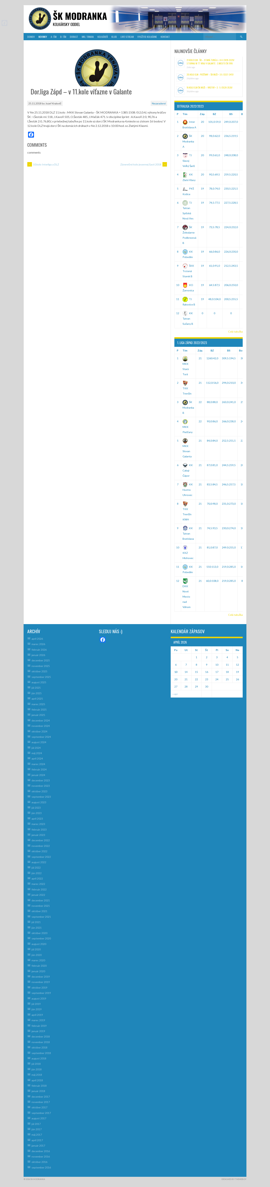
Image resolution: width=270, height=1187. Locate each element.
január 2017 (38, 1145)
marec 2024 (38, 764)
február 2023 (39, 829)
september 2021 (41, 916)
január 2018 (38, 1091)
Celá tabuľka (235, 331)
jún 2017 (37, 1129)
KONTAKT (165, 37)
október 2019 (39, 987)
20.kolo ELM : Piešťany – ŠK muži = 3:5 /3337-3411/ (210, 74)
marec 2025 (38, 704)
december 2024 (41, 720)
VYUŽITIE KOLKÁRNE (147, 37)
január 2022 (38, 894)
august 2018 (39, 1058)
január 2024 (38, 775)
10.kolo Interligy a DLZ (43, 164)
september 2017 (41, 1112)
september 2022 (41, 856)
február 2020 (39, 965)
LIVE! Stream (127, 37)
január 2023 (38, 834)
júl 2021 (36, 922)
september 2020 (41, 938)
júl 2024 (36, 747)
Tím (185, 114)
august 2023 (39, 802)
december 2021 (41, 900)
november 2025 (41, 666)
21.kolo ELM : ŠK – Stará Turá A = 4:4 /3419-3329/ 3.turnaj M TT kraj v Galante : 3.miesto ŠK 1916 (210, 61)
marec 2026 (38, 644)
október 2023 (39, 791)
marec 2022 (38, 883)
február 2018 (39, 1085)
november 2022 (41, 845)
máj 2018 (37, 1074)
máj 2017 (37, 1134)
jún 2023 (37, 813)
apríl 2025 (37, 698)
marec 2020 (38, 960)
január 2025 (38, 714)
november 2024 (41, 725)
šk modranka (80, 15)
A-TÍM (53, 37)
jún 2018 (37, 1069)
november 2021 (41, 905)
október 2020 (39, 933)
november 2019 (41, 982)
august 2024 (39, 742)
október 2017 (39, 1107)
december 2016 (41, 1151)
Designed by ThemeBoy (234, 1179)
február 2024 (39, 769)
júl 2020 (36, 949)
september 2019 (41, 992)
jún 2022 (37, 873)
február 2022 (39, 889)
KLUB (114, 37)
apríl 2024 (37, 758)
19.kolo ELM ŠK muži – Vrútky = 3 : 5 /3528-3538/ (209, 87)
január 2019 (38, 1031)
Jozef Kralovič (53, 103)
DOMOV (31, 37)
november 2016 (41, 1156)
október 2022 (39, 851)
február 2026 (39, 649)
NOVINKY (42, 37)
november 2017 (41, 1102)
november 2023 (41, 785)
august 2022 (39, 862)
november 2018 (41, 1042)
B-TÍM (63, 37)
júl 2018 (36, 1063)
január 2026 (38, 655)
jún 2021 (37, 927)
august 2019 (39, 998)
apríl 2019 (37, 1014)
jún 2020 (37, 954)
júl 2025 (36, 687)
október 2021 (39, 911)
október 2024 (39, 731)
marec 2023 (38, 824)
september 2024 (41, 736)
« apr (175, 694)
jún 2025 (37, 693)
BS (230, 114)
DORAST (74, 37)
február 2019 (39, 1025)
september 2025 (41, 676)
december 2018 (41, 1036)
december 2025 (41, 660)
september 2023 (41, 796)
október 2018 (39, 1047)
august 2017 (39, 1118)
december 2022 (41, 840)
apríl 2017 (37, 1140)
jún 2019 (37, 1009)
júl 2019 (36, 1003)
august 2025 (39, 682)
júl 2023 (36, 807)
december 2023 (41, 780)
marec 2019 (38, 1020)
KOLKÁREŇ (102, 37)
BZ (214, 114)
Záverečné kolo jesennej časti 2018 (143, 164)
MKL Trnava (88, 37)
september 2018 (41, 1053)
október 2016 (39, 1161)
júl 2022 (36, 867)
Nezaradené (159, 103)
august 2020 (39, 944)
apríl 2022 (37, 878)
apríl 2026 (37, 638)
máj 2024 (37, 753)
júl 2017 (36, 1123)
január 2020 (38, 971)
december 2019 (41, 976)
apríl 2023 (37, 818)
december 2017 (41, 1096)
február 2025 (39, 709)
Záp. (202, 114)
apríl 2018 (37, 1080)
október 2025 (39, 671)
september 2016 (41, 1167)
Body (242, 350)
